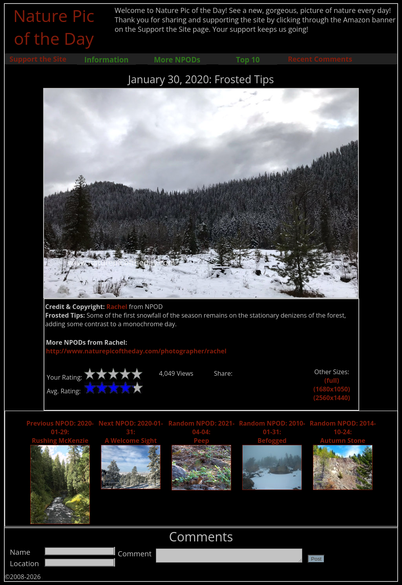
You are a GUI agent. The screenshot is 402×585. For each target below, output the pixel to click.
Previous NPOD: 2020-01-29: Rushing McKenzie (59, 432)
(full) (331, 380)
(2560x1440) (331, 397)
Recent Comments (320, 59)
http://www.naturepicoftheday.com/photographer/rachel (136, 351)
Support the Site (37, 59)
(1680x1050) (331, 389)
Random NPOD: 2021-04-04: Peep (201, 432)
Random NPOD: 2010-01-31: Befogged (272, 432)
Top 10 (247, 59)
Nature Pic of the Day (54, 26)
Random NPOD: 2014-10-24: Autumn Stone (343, 432)
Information (106, 59)
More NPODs (177, 59)
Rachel (116, 306)
